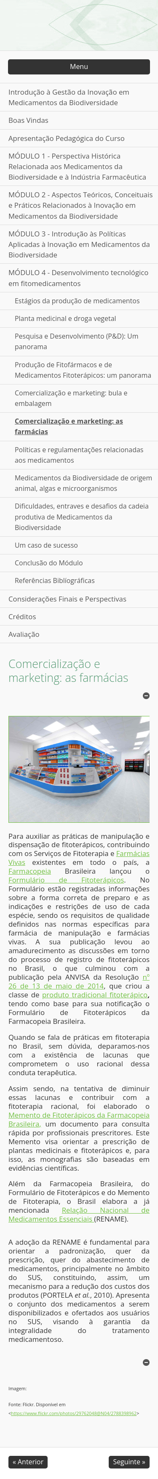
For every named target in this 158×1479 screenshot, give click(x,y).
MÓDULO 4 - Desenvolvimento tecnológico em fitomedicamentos (78, 278)
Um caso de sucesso (46, 545)
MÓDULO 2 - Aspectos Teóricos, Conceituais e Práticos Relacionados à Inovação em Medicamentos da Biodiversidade (80, 205)
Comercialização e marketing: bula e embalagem (71, 398)
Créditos (22, 616)
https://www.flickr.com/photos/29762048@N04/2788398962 (74, 1413)
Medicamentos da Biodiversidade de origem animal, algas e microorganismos (83, 483)
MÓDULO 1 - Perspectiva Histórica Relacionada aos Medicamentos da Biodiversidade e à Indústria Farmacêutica (77, 166)
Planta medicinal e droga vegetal (65, 318)
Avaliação (24, 634)
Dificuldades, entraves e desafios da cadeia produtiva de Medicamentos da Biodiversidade (82, 516)
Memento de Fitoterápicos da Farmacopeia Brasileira (79, 1119)
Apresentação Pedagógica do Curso (66, 138)
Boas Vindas (28, 120)
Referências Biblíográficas (55, 580)
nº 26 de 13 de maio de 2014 (79, 981)
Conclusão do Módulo (49, 562)
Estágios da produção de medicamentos (77, 300)
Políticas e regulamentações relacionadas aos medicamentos (79, 455)
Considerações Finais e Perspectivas (67, 599)
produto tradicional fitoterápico (94, 994)
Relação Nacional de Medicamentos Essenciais (79, 1214)
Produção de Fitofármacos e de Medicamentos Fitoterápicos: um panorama (83, 370)
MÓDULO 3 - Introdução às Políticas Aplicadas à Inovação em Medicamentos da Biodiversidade (79, 244)
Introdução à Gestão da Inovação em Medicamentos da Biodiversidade (68, 97)
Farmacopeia (29, 871)
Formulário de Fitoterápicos (66, 880)
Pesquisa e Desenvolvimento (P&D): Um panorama (77, 341)
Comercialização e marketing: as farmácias (69, 426)
